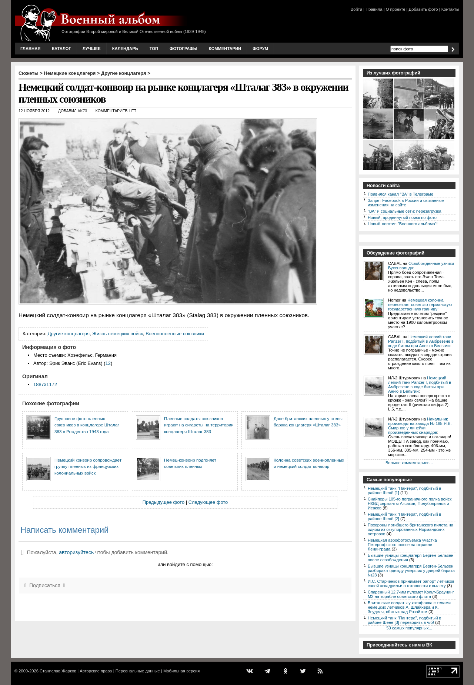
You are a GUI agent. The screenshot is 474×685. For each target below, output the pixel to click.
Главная (30, 48)
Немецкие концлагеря (70, 73)
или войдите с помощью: (185, 564)
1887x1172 (45, 384)
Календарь (125, 48)
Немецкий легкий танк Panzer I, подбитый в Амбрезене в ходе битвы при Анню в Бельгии (421, 341)
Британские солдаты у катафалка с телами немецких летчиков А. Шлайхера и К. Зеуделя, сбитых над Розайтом (409, 607)
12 (108, 363)
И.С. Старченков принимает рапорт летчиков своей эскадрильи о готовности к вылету (411, 583)
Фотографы (183, 48)
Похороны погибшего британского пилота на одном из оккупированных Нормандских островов (410, 529)
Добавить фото (423, 9)
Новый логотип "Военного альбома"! (403, 224)
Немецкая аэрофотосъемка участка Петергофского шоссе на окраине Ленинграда (402, 544)
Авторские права (96, 671)
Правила (373, 9)
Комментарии (225, 48)
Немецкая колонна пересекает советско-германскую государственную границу (420, 304)
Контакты (450, 9)
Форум (260, 48)
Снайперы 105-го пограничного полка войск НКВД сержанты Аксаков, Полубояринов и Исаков (409, 503)
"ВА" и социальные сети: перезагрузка (404, 211)
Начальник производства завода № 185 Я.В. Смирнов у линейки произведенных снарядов (420, 426)
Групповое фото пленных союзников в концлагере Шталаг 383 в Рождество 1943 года (86, 425)
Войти (356, 9)
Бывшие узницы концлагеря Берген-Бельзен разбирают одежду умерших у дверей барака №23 (411, 570)
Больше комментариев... (409, 462)
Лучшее (92, 48)
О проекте (395, 9)
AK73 (82, 111)
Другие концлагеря (123, 73)
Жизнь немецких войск (117, 333)
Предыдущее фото (163, 502)
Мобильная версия (181, 671)
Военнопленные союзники (175, 333)
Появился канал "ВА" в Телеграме (400, 194)
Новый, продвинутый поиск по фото (402, 217)
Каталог (61, 48)
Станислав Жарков (58, 671)
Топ (154, 48)
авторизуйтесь (76, 552)
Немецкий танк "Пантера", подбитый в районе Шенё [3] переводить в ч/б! (404, 620)
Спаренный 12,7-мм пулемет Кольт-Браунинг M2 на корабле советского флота (411, 594)
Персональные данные (138, 671)
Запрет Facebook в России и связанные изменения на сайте (406, 202)
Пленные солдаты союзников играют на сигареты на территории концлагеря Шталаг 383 (199, 425)
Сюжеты (29, 73)
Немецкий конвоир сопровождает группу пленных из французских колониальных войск (87, 466)
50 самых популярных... (409, 628)
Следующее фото (208, 502)
